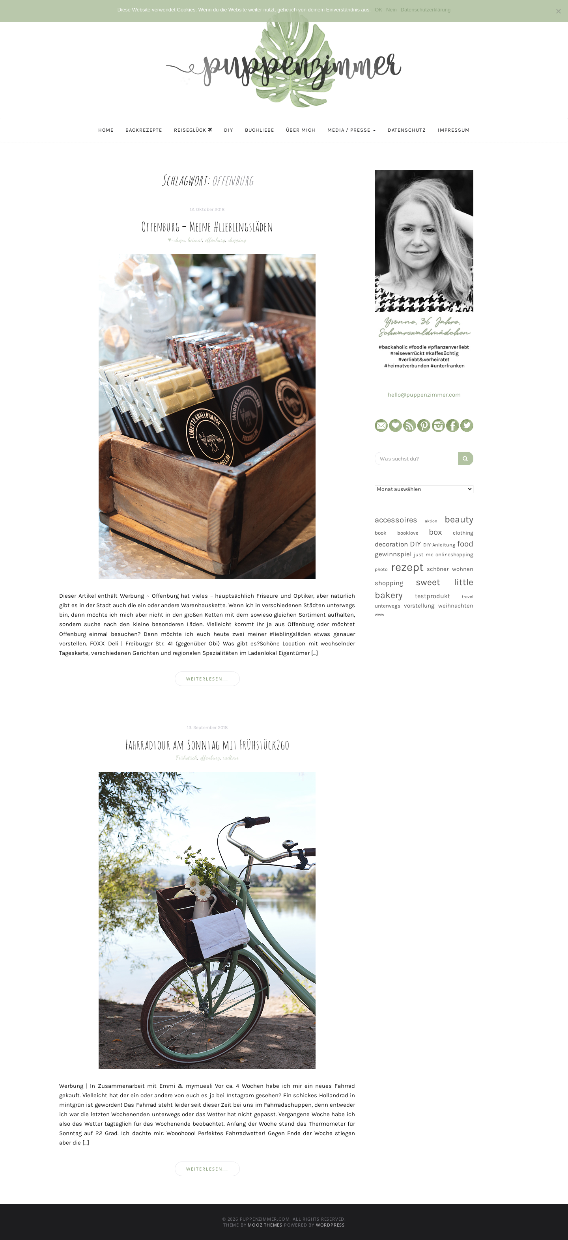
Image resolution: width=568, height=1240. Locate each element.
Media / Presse (351, 130)
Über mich (301, 130)
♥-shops (176, 239)
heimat (195, 239)
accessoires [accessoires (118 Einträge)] (396, 519)
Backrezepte (143, 130)
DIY (228, 130)
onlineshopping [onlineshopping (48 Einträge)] (454, 555)
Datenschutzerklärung (425, 10)
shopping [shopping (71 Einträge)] (389, 583)
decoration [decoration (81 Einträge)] (391, 544)
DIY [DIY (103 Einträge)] (415, 543)
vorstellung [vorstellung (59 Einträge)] (419, 605)
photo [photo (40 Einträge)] (381, 569)
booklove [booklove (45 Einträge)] (408, 533)
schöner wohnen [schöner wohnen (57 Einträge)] (450, 568)
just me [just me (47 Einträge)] (423, 555)
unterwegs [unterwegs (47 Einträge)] (387, 606)
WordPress (330, 1225)
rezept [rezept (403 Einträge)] (407, 567)
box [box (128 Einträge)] (435, 532)
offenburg (215, 239)
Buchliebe (259, 130)
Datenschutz (407, 130)
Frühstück (186, 757)
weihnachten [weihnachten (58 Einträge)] (455, 605)
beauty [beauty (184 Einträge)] (459, 519)
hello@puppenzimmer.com (424, 394)
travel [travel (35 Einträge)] (467, 596)
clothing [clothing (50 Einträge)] (463, 533)
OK (378, 10)
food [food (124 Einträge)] (465, 543)
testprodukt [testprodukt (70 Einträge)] (432, 596)
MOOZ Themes (265, 1225)
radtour (231, 757)
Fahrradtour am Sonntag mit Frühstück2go (207, 744)
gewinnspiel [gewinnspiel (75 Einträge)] (393, 554)
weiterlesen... (207, 679)
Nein (391, 10)
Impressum (454, 130)
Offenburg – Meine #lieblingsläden (207, 226)
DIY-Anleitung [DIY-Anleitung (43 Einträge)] (439, 545)
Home (106, 130)
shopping (237, 239)
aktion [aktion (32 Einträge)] (431, 521)
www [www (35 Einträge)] (379, 614)
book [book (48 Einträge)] (381, 533)
